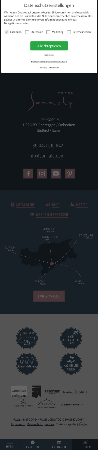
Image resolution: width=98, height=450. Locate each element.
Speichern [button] (49, 54)
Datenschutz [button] (53, 66)
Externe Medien (79, 31)
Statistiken (34, 31)
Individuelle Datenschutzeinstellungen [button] (49, 60)
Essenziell (13, 31)
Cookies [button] (42, 66)
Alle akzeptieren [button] (49, 45)
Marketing (54, 31)
